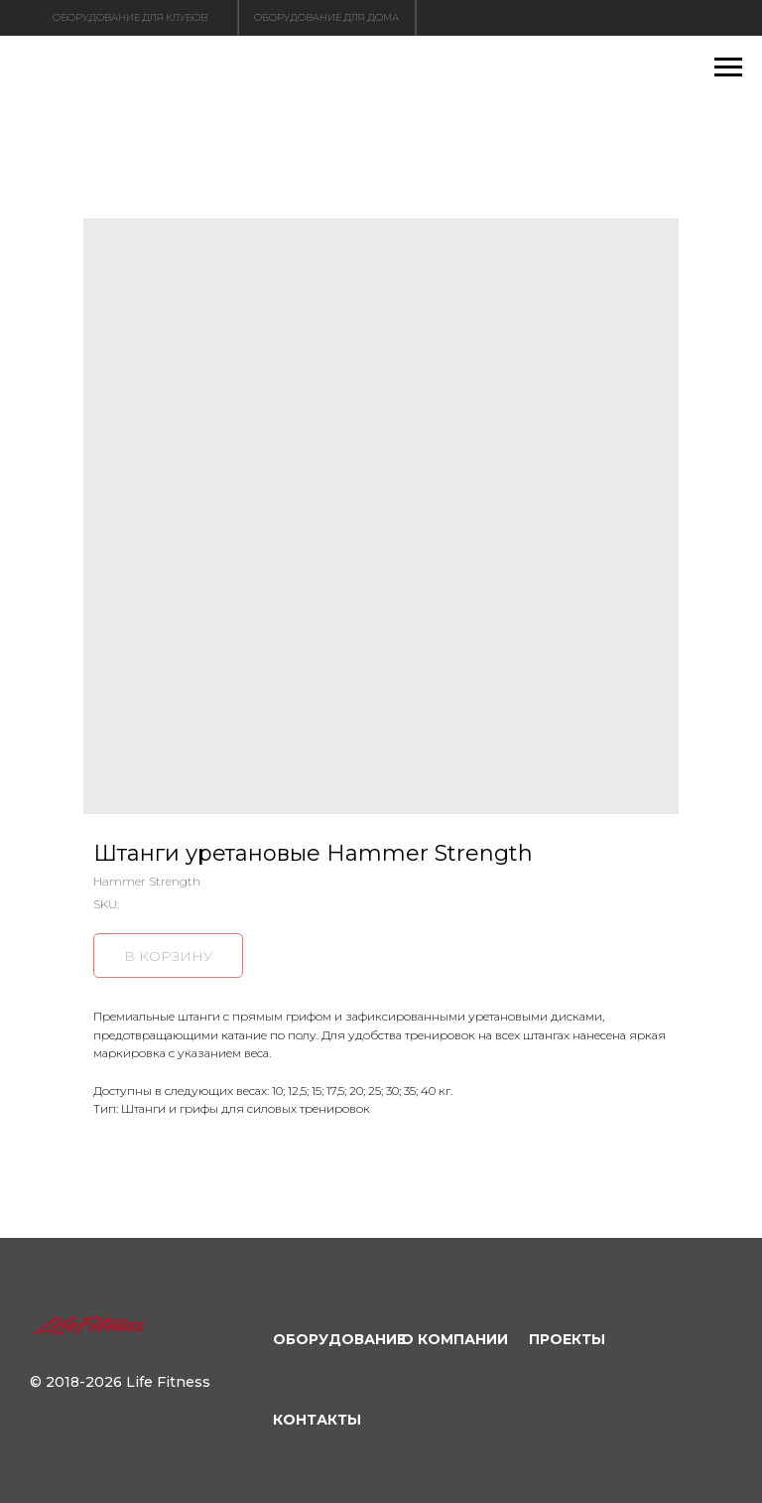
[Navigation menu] (728, 67)
